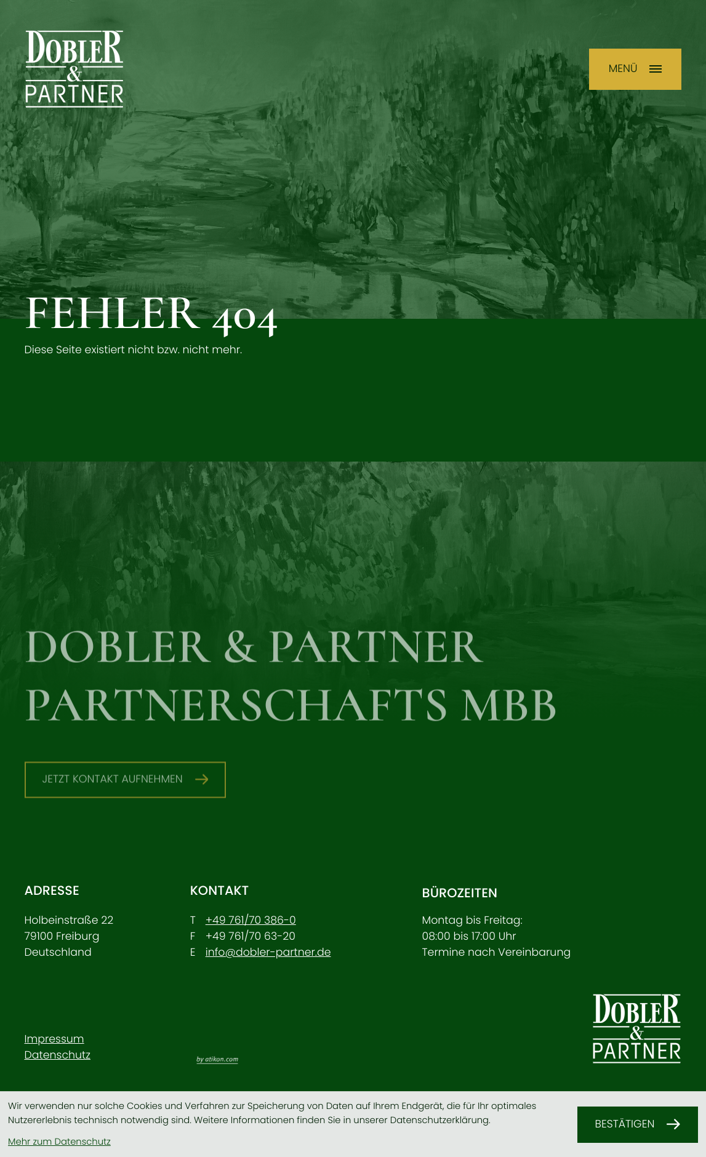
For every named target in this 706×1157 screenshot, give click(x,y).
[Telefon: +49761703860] (251, 921)
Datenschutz (57, 1055)
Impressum (54, 1039)
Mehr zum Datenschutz (59, 1141)
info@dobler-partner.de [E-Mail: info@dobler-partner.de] (268, 952)
